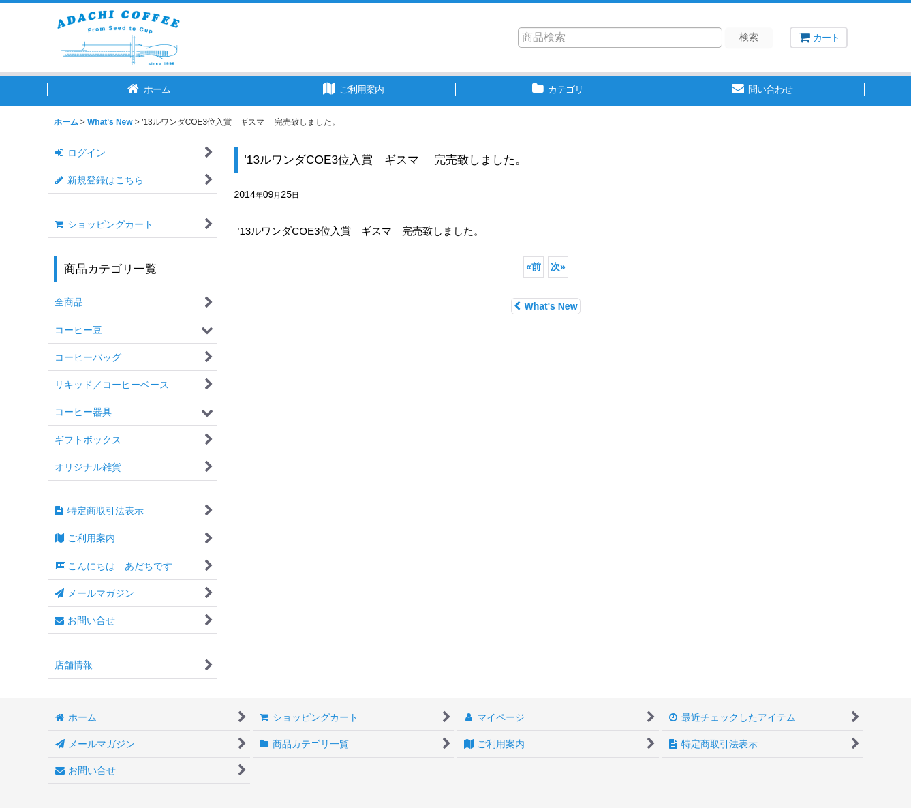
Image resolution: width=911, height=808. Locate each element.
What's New (545, 306)
